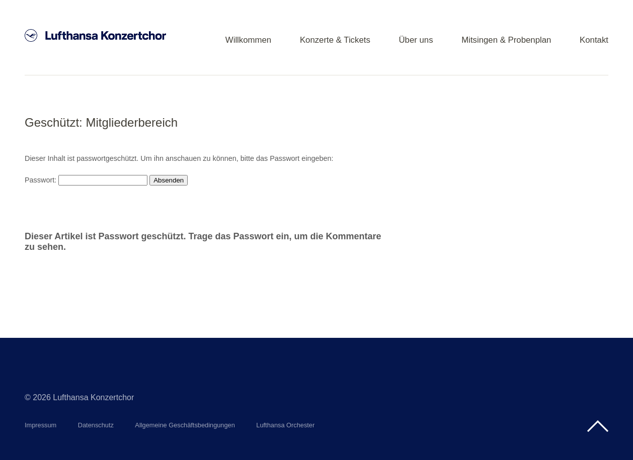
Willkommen (248, 40)
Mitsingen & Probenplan (506, 40)
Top (597, 426)
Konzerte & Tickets (335, 40)
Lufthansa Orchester (285, 425)
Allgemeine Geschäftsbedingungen (185, 425)
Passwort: (86, 180)
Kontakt (594, 40)
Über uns (416, 40)
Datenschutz (96, 425)
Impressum (40, 425)
